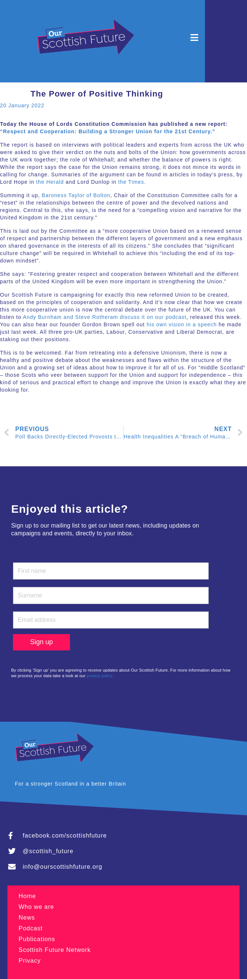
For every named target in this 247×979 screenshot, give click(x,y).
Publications (37, 939)
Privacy (30, 960)
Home (27, 896)
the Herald (50, 182)
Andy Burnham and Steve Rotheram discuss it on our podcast (104, 317)
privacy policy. (100, 675)
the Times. (132, 182)
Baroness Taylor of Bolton (76, 195)
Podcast (31, 928)
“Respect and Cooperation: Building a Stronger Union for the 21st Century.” (107, 131)
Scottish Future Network (55, 950)
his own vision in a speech (182, 324)
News (27, 917)
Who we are (36, 907)
